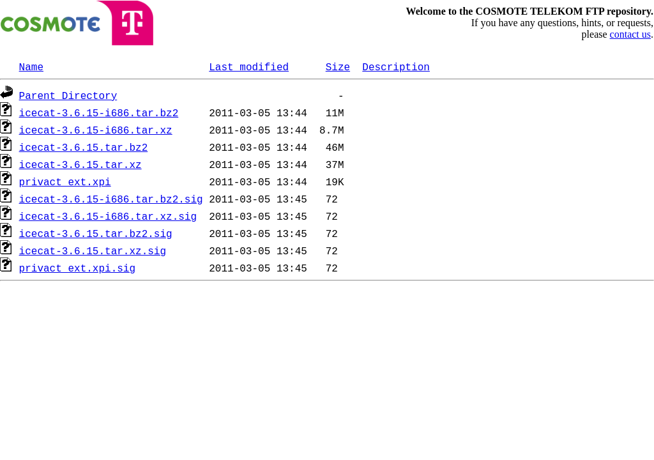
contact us (630, 34)
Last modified (249, 66)
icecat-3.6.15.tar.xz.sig (92, 250)
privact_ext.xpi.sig (77, 268)
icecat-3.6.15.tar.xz (80, 164)
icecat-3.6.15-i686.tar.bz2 (99, 112)
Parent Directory (68, 95)
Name (31, 66)
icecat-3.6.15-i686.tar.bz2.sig (111, 199)
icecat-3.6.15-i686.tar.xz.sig (108, 216)
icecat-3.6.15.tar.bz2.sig (95, 233)
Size (338, 66)
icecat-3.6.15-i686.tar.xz (95, 130)
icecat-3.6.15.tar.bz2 (83, 147)
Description (396, 66)
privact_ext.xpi (65, 181)
